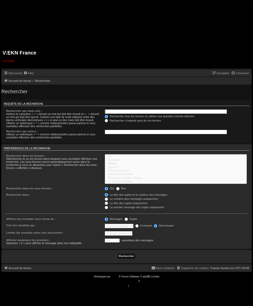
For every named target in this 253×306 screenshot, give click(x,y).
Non (121, 188)
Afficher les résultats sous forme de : (31, 218)
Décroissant (164, 225)
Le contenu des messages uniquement (131, 198)
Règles (175, 163)
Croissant (143, 225)
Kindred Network (175, 170)
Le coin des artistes (175, 181)
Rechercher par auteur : (22, 131)
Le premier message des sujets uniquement (134, 207)
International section (175, 174)
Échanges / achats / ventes (175, 178)
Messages (113, 218)
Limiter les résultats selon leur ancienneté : (35, 232)
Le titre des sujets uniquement (126, 203)
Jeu (175, 156)
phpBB (115, 276)
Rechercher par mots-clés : (24, 110)
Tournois (175, 167)
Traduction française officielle (121, 281)
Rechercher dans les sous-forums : (29, 188)
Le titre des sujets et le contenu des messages (136, 194)
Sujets (131, 218)
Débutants (175, 160)
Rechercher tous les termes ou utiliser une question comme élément (149, 116)
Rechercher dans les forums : (26, 155)
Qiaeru (144, 281)
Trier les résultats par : (21, 225)
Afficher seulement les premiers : (28, 240)
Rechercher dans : (18, 194)
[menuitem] (28, 73)
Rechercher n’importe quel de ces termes (133, 120)
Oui (109, 188)
